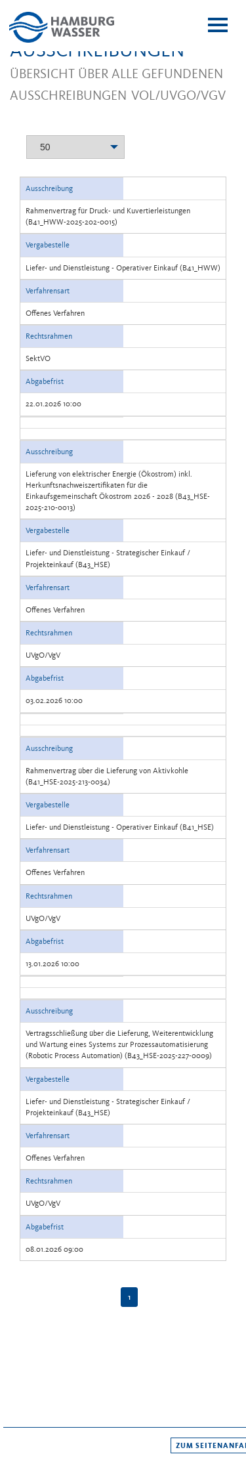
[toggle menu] (218, 25)
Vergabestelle (48, 244)
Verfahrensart (48, 290)
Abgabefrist (45, 381)
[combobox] (75, 145)
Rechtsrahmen (49, 336)
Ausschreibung (49, 188)
